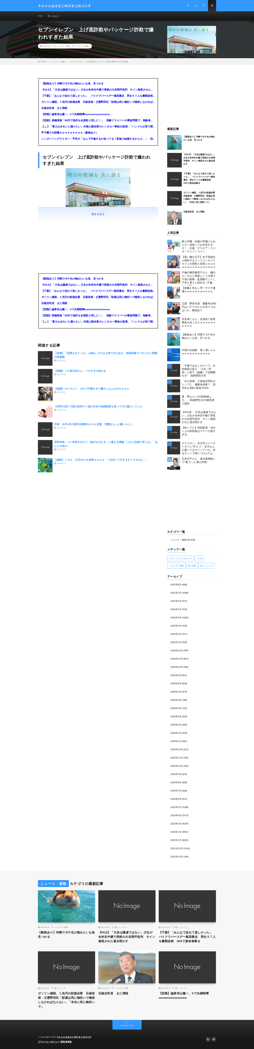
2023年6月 (175, 798)
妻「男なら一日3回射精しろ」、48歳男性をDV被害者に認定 (198, 400)
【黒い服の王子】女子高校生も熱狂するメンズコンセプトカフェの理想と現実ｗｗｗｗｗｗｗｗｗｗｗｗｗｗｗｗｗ (198, 261)
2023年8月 (175, 782)
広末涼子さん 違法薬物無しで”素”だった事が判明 (198, 460)
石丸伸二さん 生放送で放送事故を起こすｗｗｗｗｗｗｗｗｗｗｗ (198, 322)
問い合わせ (53, 16)
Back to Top (127, 1025)
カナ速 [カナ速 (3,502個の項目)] (199, 558)
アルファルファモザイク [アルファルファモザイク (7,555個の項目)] (180, 558)
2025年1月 (175, 642)
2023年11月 (176, 757)
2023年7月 (175, 790)
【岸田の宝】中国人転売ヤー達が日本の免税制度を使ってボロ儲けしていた (98, 406)
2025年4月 (175, 617)
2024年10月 (176, 667)
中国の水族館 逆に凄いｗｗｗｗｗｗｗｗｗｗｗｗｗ (198, 351)
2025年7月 (175, 592)
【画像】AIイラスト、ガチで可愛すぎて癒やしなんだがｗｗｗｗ (91, 388)
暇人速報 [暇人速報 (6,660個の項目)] (192, 565)
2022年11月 (176, 856)
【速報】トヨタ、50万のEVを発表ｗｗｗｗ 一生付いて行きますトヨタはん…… (100, 459)
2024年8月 (175, 683)
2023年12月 (176, 749)
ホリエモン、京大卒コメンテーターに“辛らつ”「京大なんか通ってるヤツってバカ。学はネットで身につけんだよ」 (198, 448)
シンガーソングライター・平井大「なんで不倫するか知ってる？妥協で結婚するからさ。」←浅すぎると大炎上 (98, 138)
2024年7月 (175, 691)
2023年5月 (175, 807)
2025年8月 (175, 584)
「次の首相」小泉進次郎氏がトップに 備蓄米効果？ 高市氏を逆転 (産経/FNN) (198, 384)
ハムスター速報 (81, 46)
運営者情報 (66, 1041)
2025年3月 (175, 625)
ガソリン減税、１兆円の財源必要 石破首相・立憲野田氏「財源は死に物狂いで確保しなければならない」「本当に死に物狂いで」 (98, 101)
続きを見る (98, 214)
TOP (40, 16)
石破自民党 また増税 (54, 107)
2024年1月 (175, 741)
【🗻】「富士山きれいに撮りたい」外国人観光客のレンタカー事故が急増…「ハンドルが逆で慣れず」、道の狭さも (98, 126)
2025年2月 (175, 634)
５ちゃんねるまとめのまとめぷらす (74, 1037)
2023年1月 (175, 840)
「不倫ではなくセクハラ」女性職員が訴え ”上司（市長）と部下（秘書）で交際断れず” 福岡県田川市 (198, 370)
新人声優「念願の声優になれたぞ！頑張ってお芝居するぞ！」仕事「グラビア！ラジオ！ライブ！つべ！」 (198, 246)
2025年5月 (175, 609)
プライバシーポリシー (49, 1041)
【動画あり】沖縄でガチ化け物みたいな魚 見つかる (72, 83)
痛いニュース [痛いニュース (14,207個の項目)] (206, 565)
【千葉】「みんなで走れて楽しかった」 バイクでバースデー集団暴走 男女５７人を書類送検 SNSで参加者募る (98, 95)
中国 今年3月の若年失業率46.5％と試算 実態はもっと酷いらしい (93, 424)
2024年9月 (175, 675)
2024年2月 (175, 733)
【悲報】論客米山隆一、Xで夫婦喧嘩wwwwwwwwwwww (75, 114)
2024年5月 (175, 708)
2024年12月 (176, 650)
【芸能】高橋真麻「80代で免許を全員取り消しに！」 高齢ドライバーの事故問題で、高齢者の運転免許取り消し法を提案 (98, 120)
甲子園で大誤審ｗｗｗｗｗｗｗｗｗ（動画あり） (69, 132)
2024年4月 (175, 716)
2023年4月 (175, 815)
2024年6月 (175, 700)
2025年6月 (175, 601)
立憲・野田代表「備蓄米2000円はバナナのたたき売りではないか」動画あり (199, 307)
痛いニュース (120, 927)
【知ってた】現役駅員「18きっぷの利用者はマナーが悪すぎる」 (199, 431)
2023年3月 (175, 823)
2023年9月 (175, 774)
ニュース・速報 (63, 46)
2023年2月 (175, 831)
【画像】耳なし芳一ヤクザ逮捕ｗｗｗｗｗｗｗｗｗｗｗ (198, 289)
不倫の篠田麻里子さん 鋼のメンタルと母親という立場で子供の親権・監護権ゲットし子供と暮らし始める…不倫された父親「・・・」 (198, 278)
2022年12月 (176, 848)
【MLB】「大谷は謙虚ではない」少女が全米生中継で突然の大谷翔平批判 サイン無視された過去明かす (98, 89)
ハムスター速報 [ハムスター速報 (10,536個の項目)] (176, 565)
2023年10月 (176, 765)
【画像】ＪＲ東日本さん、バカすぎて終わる (80, 370)
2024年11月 (176, 658)
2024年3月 (175, 724)
